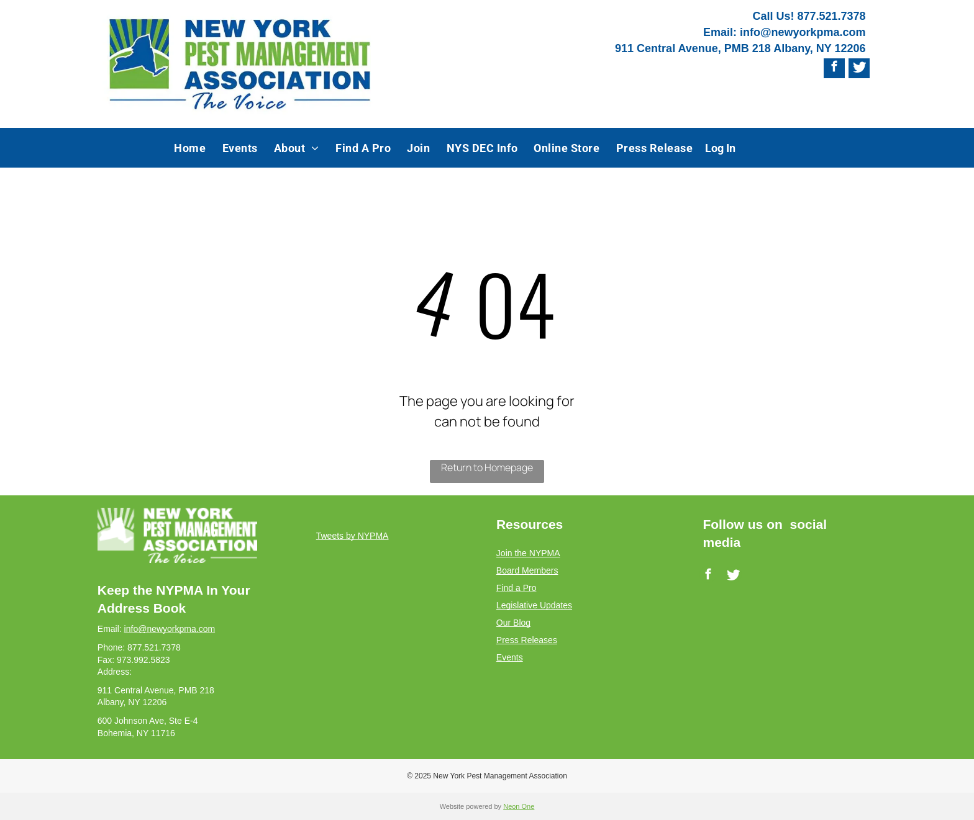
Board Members (527, 570)
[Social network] (859, 68)
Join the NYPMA (528, 553)
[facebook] (834, 68)
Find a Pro (516, 588)
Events (509, 657)
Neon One (518, 806)
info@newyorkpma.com (803, 32)
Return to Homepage (487, 467)
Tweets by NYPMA (352, 536)
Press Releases (526, 640)
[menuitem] (190, 148)
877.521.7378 (831, 16)
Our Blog (513, 623)
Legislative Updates (534, 605)
